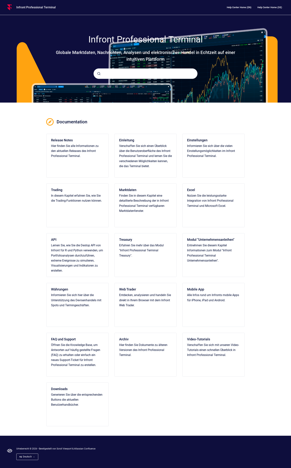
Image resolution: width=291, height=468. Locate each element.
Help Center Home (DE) (269, 7)
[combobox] (145, 74)
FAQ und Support (63, 339)
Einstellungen (197, 140)
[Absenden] (99, 74)
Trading (56, 190)
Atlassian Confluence (84, 448)
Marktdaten (127, 190)
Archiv (124, 339)
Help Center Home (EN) (239, 7)
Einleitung (126, 140)
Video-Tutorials (198, 339)
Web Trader (127, 289)
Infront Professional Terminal (36, 7)
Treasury (125, 240)
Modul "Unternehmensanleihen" (210, 240)
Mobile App (195, 289)
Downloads (59, 389)
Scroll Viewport (64, 448)
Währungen (59, 289)
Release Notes (62, 140)
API (53, 240)
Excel (191, 190)
